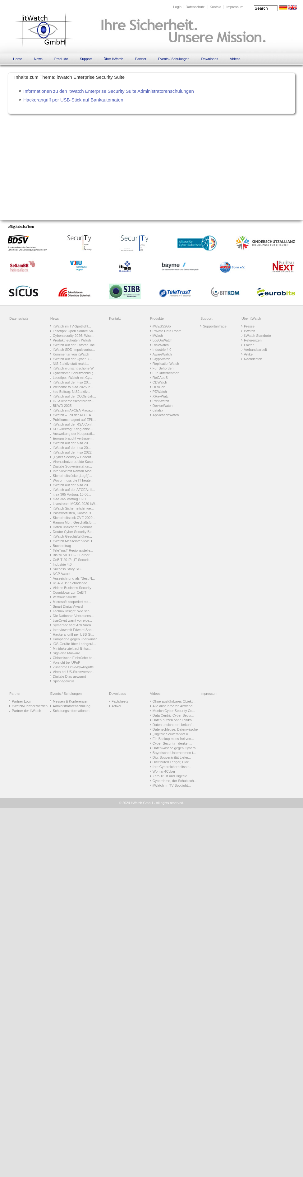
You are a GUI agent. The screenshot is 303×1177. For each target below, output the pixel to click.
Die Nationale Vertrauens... (73, 616)
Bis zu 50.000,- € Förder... (72, 555)
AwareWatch (162, 354)
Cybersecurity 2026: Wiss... (73, 335)
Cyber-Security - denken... (172, 743)
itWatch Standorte (257, 335)
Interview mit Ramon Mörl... (73, 471)
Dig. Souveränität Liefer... (172, 757)
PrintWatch (161, 401)
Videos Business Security (72, 588)
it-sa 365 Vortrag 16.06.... (72, 499)
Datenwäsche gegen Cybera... (176, 748)
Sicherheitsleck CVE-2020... (74, 518)
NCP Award (61, 574)
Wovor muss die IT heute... (73, 480)
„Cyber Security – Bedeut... (73, 457)
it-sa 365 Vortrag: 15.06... (72, 494)
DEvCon (159, 387)
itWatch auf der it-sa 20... (72, 382)
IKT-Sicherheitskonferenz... (73, 401)
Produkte (61, 59)
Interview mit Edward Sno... (73, 630)
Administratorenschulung (71, 706)
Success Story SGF (68, 569)
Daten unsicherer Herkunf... (74, 527)
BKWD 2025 (62, 405)
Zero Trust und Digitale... (171, 776)
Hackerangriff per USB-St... (73, 634)
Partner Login (22, 701)
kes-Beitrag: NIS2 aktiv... (71, 391)
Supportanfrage (215, 326)
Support (86, 59)
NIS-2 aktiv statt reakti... (71, 363)
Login (177, 7)
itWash (158, 335)
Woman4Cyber (164, 771)
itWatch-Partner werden (30, 706)
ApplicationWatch (166, 415)
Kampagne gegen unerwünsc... (76, 639)
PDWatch (160, 391)
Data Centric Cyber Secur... (173, 715)
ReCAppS (160, 377)
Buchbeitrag (62, 546)
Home (17, 59)
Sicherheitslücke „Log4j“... (72, 476)
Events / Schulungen (174, 59)
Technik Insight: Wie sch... (72, 611)
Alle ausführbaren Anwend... (174, 706)
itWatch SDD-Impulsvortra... (74, 349)
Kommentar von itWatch (71, 354)
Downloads (209, 59)
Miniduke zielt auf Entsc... (72, 648)
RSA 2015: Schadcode (70, 583)
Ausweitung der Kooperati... (74, 433)
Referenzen (253, 340)
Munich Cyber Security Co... (174, 711)
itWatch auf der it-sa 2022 (72, 452)
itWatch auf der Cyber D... (72, 359)
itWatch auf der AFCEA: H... (74, 490)
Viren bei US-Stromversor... (73, 672)
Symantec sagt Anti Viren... (73, 625)
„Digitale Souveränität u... (172, 734)
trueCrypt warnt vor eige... (72, 620)
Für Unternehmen (166, 373)
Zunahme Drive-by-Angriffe (73, 667)
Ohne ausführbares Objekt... (174, 701)
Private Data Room (167, 331)
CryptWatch (161, 359)
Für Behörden (163, 368)
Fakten (249, 345)
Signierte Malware (66, 653)
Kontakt (215, 7)
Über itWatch (113, 59)
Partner (140, 59)
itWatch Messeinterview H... (74, 541)
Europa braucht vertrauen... (73, 438)
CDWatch (160, 382)
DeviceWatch (162, 405)
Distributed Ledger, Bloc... (172, 762)
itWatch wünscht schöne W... (74, 368)
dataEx (158, 410)
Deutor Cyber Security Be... (73, 532)
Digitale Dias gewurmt (69, 676)
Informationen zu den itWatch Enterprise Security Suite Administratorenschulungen (108, 91)
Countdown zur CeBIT (69, 592)
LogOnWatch (162, 340)
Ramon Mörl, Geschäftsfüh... (74, 522)
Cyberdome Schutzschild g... (74, 373)
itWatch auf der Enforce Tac (74, 345)
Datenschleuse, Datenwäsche (175, 729)
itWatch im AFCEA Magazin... (75, 410)
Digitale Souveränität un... (72, 466)
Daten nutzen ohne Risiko (172, 720)
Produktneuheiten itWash (72, 340)
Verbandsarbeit (255, 349)
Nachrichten (253, 359)
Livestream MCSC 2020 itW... (75, 504)
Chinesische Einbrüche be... (74, 658)
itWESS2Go (162, 326)
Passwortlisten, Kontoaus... (73, 513)
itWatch (249, 331)
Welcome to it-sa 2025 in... (73, 387)
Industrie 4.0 (62, 564)
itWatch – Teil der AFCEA (72, 415)
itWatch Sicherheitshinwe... (73, 508)
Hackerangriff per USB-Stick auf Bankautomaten (73, 99)
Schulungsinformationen (71, 711)
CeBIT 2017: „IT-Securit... (72, 560)
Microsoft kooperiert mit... (72, 602)
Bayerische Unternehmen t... (174, 753)
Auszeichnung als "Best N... (74, 578)
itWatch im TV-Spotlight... (72, 326)
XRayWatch (162, 396)
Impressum (235, 7)
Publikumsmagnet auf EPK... (74, 419)
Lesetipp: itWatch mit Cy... (72, 377)
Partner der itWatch (26, 711)
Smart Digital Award (68, 606)
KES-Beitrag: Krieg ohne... (73, 429)
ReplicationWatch (166, 363)
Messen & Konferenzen (70, 701)
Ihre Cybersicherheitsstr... (172, 767)
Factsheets (120, 701)
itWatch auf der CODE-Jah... (74, 396)
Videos (235, 59)
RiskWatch (161, 345)
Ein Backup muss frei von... (173, 739)
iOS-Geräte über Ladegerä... (74, 644)
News (38, 59)
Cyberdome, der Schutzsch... (175, 781)
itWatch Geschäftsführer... (72, 536)
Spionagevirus (64, 681)
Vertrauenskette (65, 597)
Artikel (249, 354)
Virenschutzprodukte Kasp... (74, 462)
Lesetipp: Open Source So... (74, 331)
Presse (249, 326)
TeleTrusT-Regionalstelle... (73, 550)
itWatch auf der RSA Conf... (73, 424)
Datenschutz (195, 7)
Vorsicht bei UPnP (66, 662)
